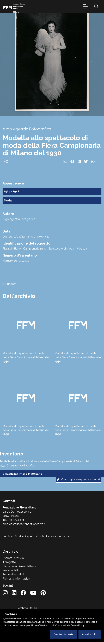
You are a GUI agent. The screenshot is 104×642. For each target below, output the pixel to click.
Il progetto (9, 562)
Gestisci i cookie (63, 634)
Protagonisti (10, 570)
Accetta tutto (89, 634)
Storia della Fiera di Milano (19, 566)
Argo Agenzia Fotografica (19, 219)
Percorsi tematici (13, 574)
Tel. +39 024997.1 (13, 520)
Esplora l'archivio (13, 558)
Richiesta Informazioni (16, 578)
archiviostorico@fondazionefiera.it (24, 524)
